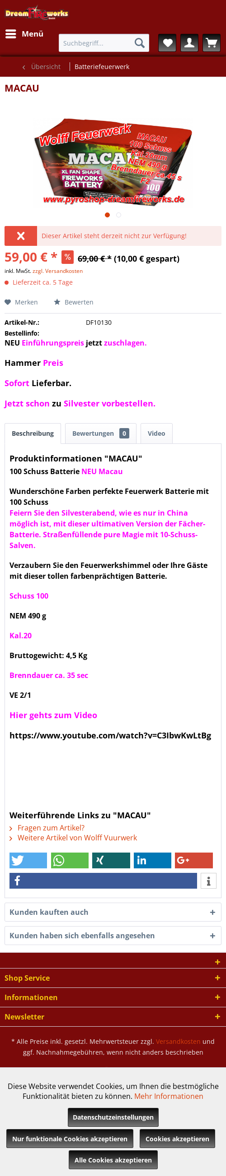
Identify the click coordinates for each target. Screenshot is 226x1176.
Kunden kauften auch (49, 912)
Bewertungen (100, 433)
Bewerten (74, 302)
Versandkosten (178, 1041)
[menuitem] (24, 34)
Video (156, 433)
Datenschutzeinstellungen (113, 1117)
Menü (24, 33)
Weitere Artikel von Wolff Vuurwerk (73, 838)
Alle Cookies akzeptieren (113, 1160)
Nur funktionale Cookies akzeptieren (69, 1138)
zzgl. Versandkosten (58, 271)
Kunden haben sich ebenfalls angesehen (82, 936)
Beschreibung (33, 433)
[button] (28, 860)
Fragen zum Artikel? (47, 828)
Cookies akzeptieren (177, 1138)
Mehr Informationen (168, 1096)
